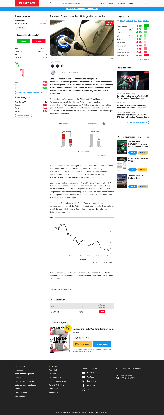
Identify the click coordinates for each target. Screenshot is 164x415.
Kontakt (88, 372)
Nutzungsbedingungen (24, 373)
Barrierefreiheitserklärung (26, 381)
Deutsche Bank (121, 42)
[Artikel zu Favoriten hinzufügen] (62, 65)
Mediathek (53, 370)
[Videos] (131, 3)
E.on (118, 29)
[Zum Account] (110, 3)
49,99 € (133, 153)
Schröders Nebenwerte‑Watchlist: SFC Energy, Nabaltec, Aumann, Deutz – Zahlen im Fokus (133, 116)
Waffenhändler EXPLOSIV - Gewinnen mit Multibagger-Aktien (138, 144)
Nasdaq (122, 20)
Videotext (19, 388)
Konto (81, 351)
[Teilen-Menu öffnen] (52, 66)
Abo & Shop (53, 388)
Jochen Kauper (74, 72)
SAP (118, 36)
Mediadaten (20, 366)
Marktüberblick (55, 377)
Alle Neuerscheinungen (145, 137)
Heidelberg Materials (123, 52)
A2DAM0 (18, 23)
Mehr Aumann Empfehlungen (138, 122)
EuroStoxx (146, 20)
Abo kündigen (20, 396)
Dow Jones (129, 20)
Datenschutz (20, 377)
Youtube (88, 377)
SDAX (140, 20)
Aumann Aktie (20, 21)
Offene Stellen (21, 392)
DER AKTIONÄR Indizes (58, 385)
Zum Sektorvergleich (23, 116)
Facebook (88, 385)
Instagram (89, 381)
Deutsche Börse (122, 26)
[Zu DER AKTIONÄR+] (121, 3)
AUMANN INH (55, 62)
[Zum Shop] (102, 3)
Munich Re (120, 39)
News (130, 29)
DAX (118, 20)
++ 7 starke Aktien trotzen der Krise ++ (82, 8)
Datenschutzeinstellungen (26, 385)
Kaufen (23, 41)
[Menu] (145, 3)
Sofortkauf (82, 344)
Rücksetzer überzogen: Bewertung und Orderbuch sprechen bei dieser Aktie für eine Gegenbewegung (131, 106)
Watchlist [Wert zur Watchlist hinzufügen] (21, 28)
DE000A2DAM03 (29, 23)
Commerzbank (121, 46)
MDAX (135, 20)
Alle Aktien (53, 366)
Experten (52, 373)
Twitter (87, 389)
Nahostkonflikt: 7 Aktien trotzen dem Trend (93, 330)
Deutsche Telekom (122, 56)
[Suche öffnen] (50, 3)
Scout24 (119, 32)
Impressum (19, 370)
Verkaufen (39, 41)
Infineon (119, 49)
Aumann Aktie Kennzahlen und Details (28, 92)
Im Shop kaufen (102, 344)
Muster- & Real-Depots (58, 381)
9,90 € (132, 170)
